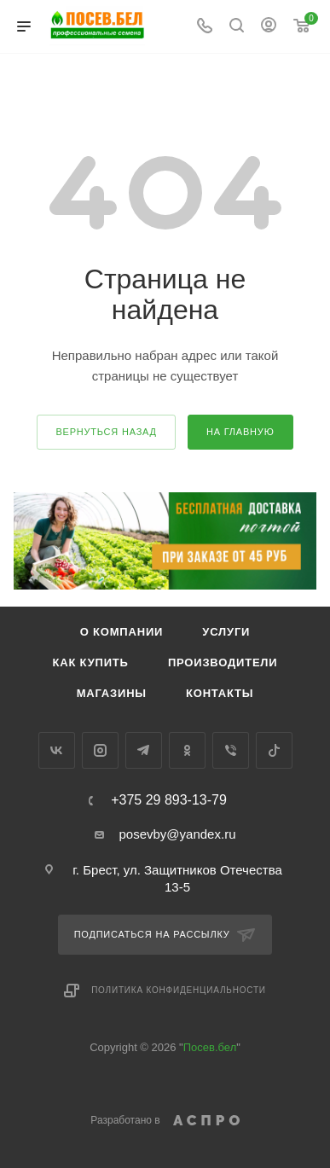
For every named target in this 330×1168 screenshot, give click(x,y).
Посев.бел (210, 1047)
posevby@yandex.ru (177, 834)
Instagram (100, 750)
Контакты (219, 693)
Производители (223, 662)
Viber (230, 750)
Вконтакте (56, 750)
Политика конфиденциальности (178, 990)
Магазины (112, 693)
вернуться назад (105, 432)
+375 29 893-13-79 (169, 800)
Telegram (143, 750)
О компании (121, 631)
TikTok (274, 750)
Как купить (91, 662)
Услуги (226, 631)
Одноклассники (187, 750)
